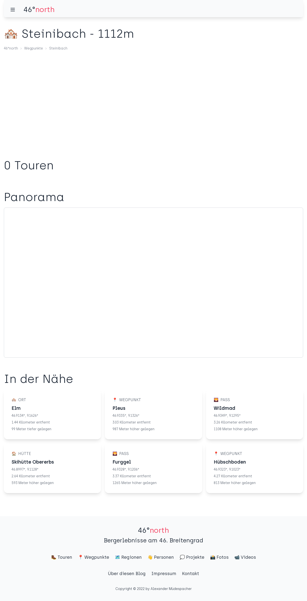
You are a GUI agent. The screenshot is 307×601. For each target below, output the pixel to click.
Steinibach (58, 48)
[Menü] (13, 9)
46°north (11, 48)
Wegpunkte (33, 48)
